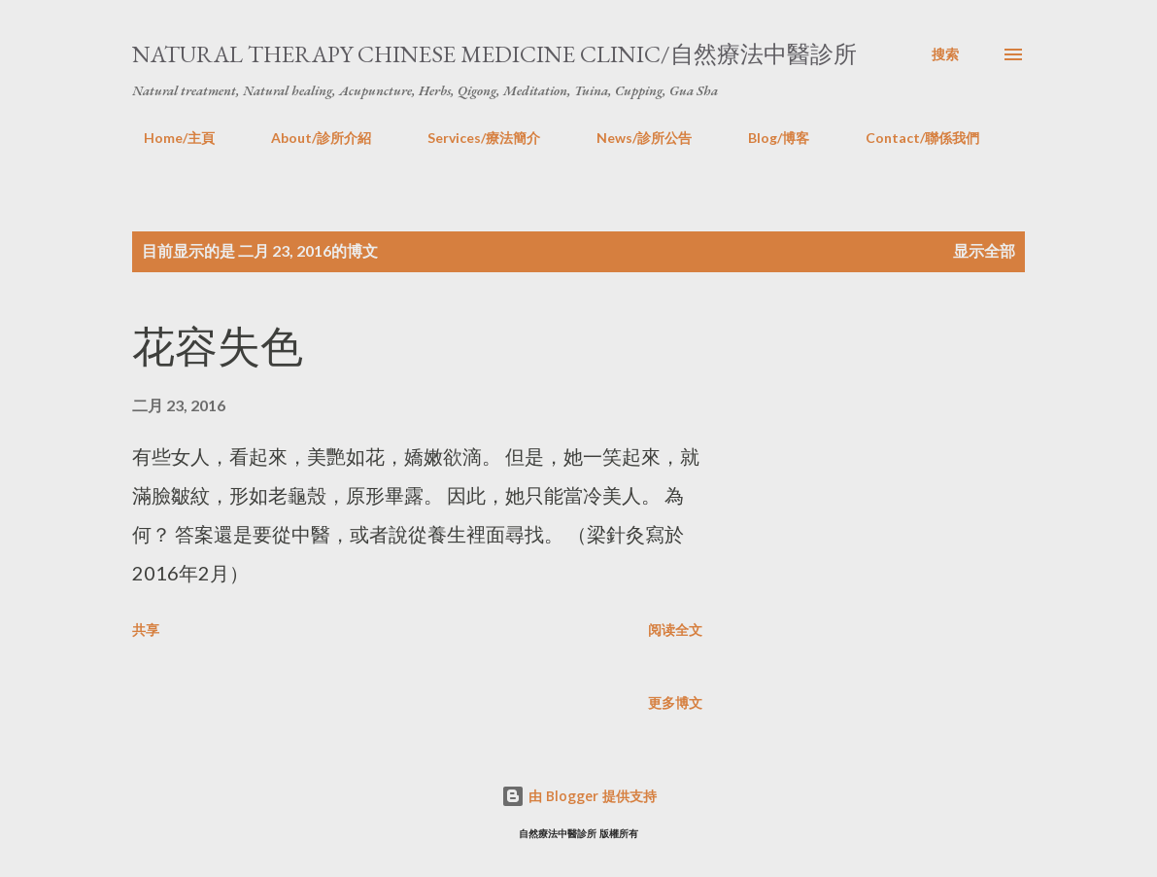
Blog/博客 (767, 137)
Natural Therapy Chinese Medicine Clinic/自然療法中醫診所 (494, 54)
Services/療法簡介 (472, 137)
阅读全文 (675, 629)
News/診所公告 (632, 137)
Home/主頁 (167, 137)
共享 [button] (145, 629)
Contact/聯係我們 (911, 137)
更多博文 (675, 702)
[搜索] (945, 54)
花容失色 (217, 346)
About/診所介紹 (309, 137)
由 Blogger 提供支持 (579, 796)
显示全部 (984, 250)
